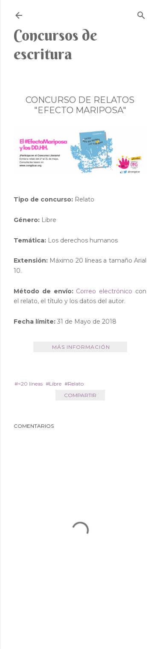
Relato (76, 383)
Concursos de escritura (55, 44)
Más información (80, 347)
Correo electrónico (104, 291)
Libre (55, 383)
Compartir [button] (80, 395)
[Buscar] (141, 13)
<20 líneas (30, 383)
